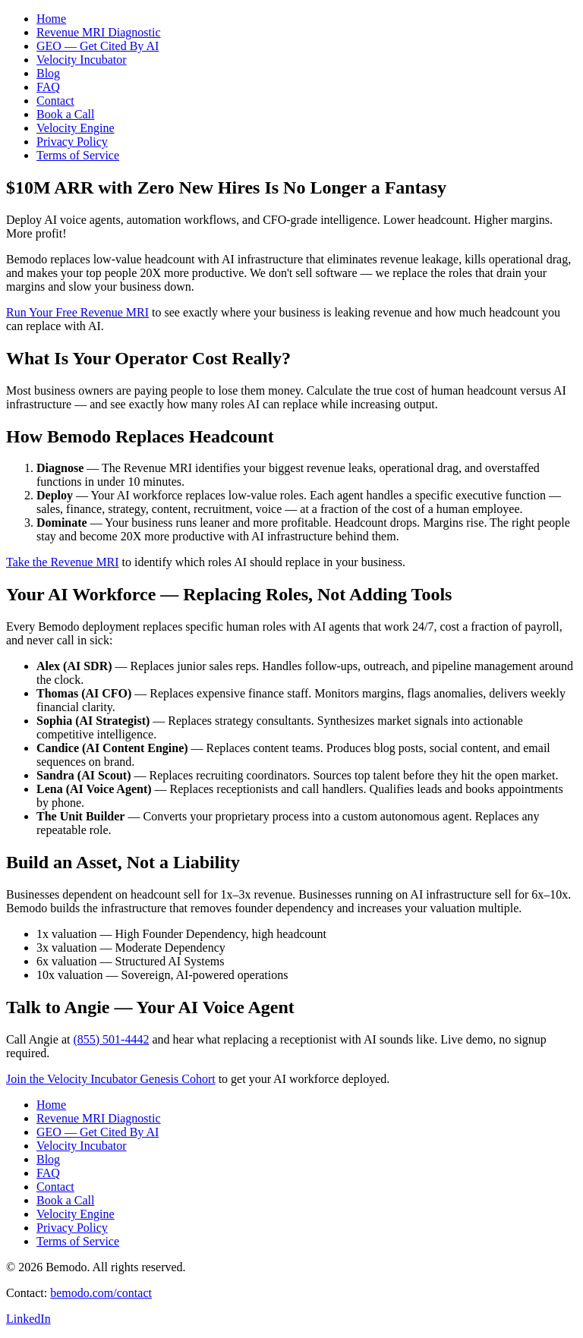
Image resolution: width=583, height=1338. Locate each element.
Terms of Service (77, 155)
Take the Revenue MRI (62, 562)
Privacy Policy (72, 141)
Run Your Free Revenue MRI (77, 312)
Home (51, 18)
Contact (55, 100)
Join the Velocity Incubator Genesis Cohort (111, 1078)
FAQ (48, 86)
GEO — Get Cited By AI (97, 45)
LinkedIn (28, 1318)
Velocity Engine (75, 127)
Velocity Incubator (81, 59)
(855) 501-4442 (111, 1039)
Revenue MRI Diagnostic (98, 32)
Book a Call (65, 114)
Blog (48, 73)
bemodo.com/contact (101, 1292)
